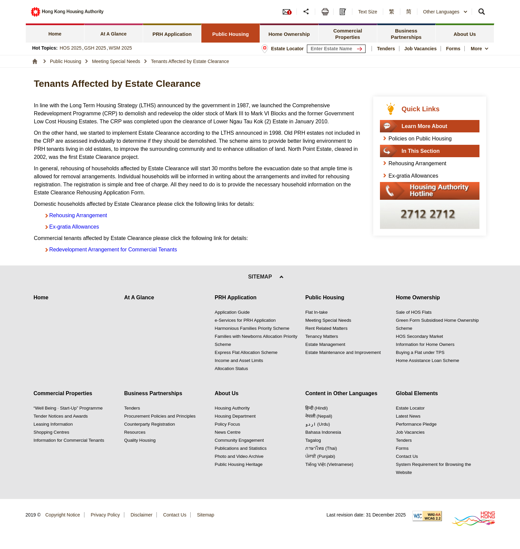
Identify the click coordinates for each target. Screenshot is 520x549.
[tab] (55, 33)
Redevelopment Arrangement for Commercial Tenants (113, 249)
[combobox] (445, 11)
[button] (307, 11)
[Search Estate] (360, 49)
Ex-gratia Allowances (74, 227)
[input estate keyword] (336, 49)
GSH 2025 (95, 48)
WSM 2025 (120, 48)
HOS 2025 (70, 48)
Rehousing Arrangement (78, 215)
